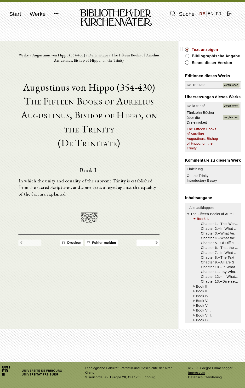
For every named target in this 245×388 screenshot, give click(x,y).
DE (202, 14)
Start (15, 14)
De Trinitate (101, 55)
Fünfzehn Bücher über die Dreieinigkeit (205, 128)
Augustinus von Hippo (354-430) (62, 55)
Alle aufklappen (207, 229)
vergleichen (231, 90)
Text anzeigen (210, 50)
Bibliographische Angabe (213, 58)
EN (211, 14)
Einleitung (200, 190)
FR (219, 14)
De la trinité (201, 116)
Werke (38, 14)
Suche (182, 14)
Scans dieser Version (217, 68)
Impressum (196, 372)
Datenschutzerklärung (205, 377)
